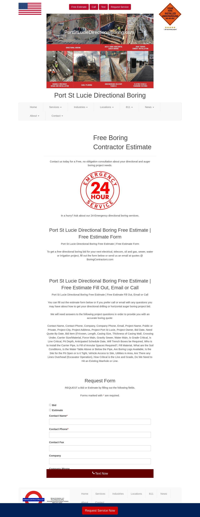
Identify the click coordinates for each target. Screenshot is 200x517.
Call (94, 7)
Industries (81, 107)
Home (33, 107)
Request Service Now (100, 510)
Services (55, 107)
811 (129, 107)
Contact (57, 115)
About (34, 115)
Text (103, 7)
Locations (106, 107)
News (149, 107)
